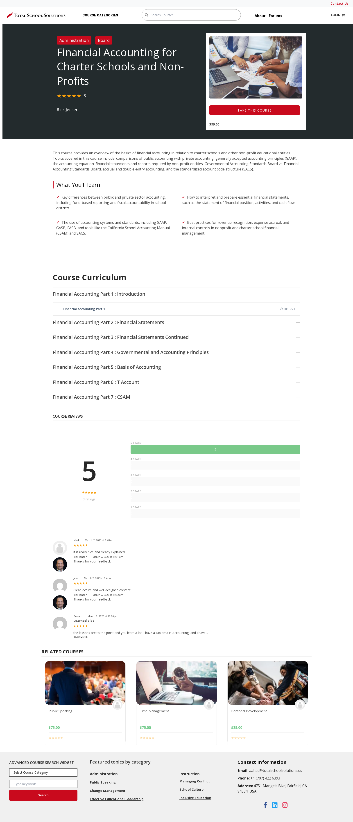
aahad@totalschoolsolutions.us (275, 770)
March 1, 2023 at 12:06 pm (103, 616)
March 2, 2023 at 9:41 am (98, 578)
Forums (275, 15)
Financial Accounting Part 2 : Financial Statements (108, 322)
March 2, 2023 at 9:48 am (99, 540)
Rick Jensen (67, 109)
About (260, 15)
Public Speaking (60, 711)
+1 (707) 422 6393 (265, 778)
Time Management (154, 711)
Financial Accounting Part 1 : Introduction (99, 294)
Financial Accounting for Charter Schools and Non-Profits (120, 66)
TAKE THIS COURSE (255, 110)
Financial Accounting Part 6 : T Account (96, 382)
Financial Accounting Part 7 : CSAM (91, 397)
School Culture (191, 789)
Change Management (107, 790)
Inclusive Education (195, 797)
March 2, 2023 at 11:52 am (108, 594)
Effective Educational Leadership (116, 798)
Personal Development (249, 711)
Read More (80, 636)
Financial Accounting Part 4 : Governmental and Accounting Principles (131, 352)
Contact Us (339, 3)
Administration (74, 40)
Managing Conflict (194, 781)
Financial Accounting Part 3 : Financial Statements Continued (121, 337)
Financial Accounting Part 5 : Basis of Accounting (107, 367)
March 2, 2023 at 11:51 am (108, 556)
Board (104, 40)
